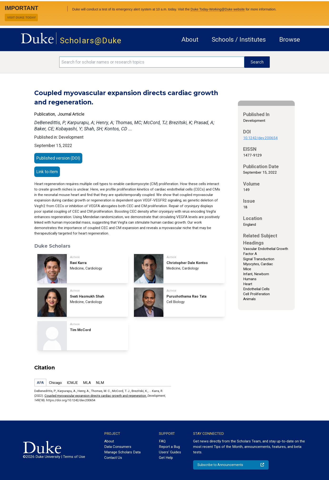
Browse (289, 39)
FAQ (162, 441)
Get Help (166, 458)
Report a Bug (169, 447)
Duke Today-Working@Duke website (218, 9)
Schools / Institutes (239, 39)
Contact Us (113, 458)
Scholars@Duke (91, 40)
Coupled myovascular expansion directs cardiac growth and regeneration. (95, 395)
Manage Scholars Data (122, 452)
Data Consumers (117, 447)
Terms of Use (74, 457)
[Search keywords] (151, 62)
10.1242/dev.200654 (260, 138)
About (190, 39)
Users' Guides (170, 452)
